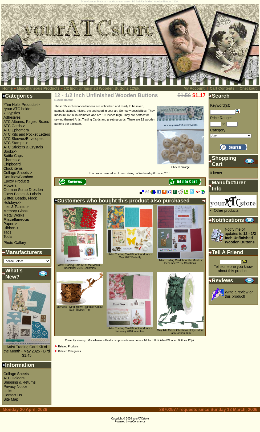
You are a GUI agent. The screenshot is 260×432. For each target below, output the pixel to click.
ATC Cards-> (14, 126)
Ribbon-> (11, 228)
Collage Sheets (16, 374)
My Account (194, 88)
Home (7, 88)
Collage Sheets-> (17, 173)
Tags (7, 232)
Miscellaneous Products (38, 88)
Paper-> (10, 224)
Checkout (248, 88)
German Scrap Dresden (23, 190)
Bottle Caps (13, 155)
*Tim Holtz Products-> (21, 104)
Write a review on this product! (239, 294)
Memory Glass (15, 211)
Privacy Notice (15, 386)
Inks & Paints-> (16, 207)
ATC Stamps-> (15, 143)
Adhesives (12, 117)
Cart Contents (222, 88)
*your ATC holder (17, 109)
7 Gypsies (11, 113)
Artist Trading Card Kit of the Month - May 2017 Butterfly (130, 256)
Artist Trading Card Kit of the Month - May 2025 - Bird (27, 349)
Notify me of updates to (240, 235)
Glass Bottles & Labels (22, 194)
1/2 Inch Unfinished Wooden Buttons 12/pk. (102, 88)
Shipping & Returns (19, 382)
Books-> (10, 151)
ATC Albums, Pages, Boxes (26, 121)
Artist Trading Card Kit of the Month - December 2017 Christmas (180, 262)
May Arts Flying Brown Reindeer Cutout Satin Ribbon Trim (79, 308)
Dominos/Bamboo (18, 177)
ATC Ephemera (16, 130)
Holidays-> (12, 202)
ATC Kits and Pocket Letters (26, 134)
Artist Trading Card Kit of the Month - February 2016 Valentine (130, 330)
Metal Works (13, 215)
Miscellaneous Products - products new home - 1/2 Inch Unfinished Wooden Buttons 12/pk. (141, 340)
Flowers (10, 185)
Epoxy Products (16, 181)
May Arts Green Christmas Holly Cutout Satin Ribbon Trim (180, 332)
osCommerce (137, 421)
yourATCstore (141, 418)
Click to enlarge (180, 166)
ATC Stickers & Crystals (23, 147)
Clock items (13, 168)
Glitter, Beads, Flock (20, 198)
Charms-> (11, 160)
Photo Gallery (14, 242)
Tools (7, 236)
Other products (226, 210)
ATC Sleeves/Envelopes (23, 138)
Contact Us (12, 395)
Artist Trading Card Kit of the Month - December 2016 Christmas (79, 266)
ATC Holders (14, 378)
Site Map (10, 399)
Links (7, 391)
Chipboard (12, 164)
